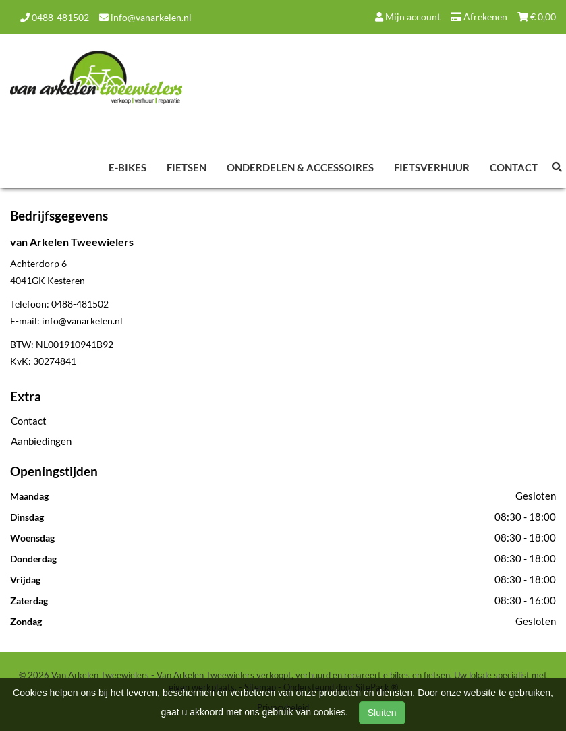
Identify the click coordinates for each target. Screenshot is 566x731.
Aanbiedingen (41, 441)
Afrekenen (479, 16)
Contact (514, 167)
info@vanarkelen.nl (145, 17)
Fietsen (186, 167)
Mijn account (408, 16)
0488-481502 (54, 17)
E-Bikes (127, 167)
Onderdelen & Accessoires (300, 167)
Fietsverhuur (432, 167)
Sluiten (382, 712)
